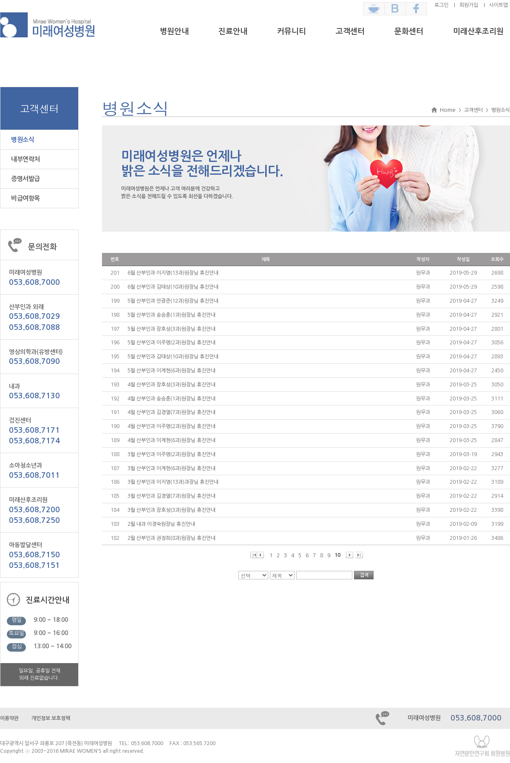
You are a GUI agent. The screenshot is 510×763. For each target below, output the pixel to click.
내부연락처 (25, 159)
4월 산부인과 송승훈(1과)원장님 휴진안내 (171, 398)
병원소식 (22, 139)
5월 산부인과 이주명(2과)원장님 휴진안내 (171, 342)
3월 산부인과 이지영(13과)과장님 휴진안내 (173, 482)
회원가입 (468, 5)
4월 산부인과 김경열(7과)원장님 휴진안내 (171, 412)
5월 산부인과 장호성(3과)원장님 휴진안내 (171, 329)
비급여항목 (25, 198)
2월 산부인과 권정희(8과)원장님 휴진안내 (171, 538)
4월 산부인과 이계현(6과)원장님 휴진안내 (171, 440)
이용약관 (9, 718)
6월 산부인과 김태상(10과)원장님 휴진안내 (173, 286)
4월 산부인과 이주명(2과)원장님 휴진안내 (171, 426)
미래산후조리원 (478, 31)
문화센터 (408, 31)
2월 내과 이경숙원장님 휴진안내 (161, 524)
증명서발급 (25, 179)
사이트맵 (498, 5)
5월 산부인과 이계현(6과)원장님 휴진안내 (171, 370)
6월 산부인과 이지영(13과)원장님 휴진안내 (173, 272)
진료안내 (232, 31)
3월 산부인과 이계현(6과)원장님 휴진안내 (171, 468)
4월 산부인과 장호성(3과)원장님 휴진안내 (171, 384)
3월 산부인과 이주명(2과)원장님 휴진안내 (171, 454)
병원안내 (174, 31)
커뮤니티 (291, 31)
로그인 (441, 5)
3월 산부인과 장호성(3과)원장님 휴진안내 (171, 510)
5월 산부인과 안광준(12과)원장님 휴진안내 (173, 300)
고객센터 (350, 31)
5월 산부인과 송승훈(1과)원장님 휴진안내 (171, 315)
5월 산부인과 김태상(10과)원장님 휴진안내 (173, 356)
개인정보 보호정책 (50, 718)
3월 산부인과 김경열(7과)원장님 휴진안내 (171, 496)
